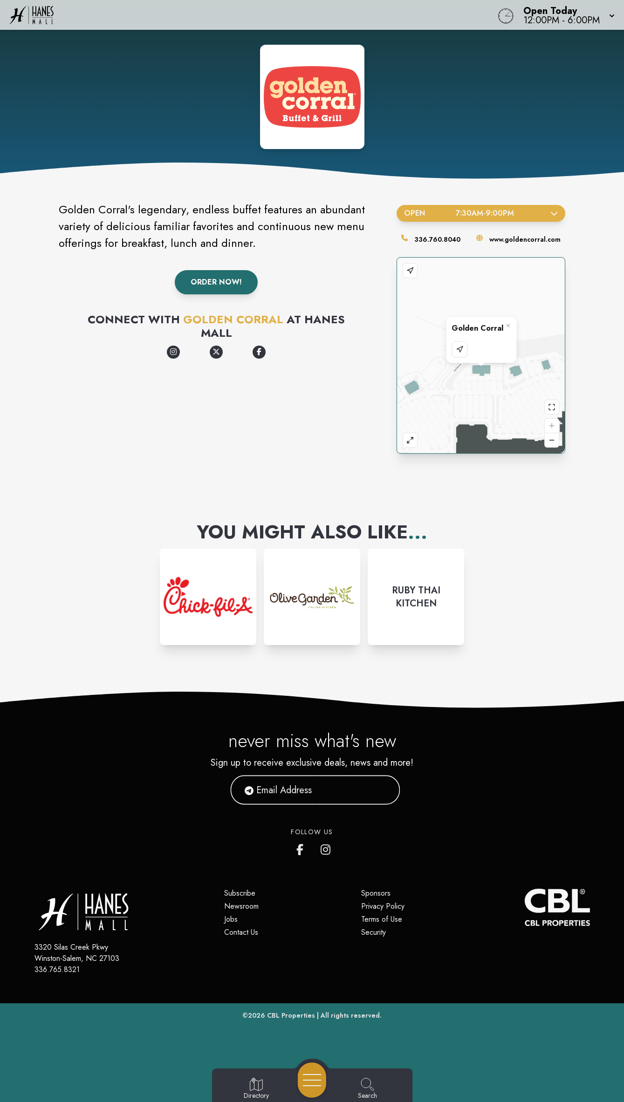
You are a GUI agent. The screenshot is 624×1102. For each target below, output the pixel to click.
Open (481, 213)
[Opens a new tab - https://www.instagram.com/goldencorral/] (173, 352)
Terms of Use (381, 919)
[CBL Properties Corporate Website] (524, 907)
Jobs (231, 919)
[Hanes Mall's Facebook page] (302, 847)
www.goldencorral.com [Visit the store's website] (525, 239)
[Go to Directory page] (256, 1089)
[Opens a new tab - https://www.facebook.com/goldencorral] (259, 352)
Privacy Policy (383, 906)
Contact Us (241, 932)
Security (373, 932)
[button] (566, 15)
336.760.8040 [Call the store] (437, 239)
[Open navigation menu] (312, 1080)
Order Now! (216, 282)
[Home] (235, 15)
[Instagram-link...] (208, 596)
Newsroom (241, 906)
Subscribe (239, 893)
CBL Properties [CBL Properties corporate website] (291, 1015)
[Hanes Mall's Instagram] (326, 847)
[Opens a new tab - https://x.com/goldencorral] (216, 352)
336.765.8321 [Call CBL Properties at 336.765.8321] (57, 969)
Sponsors (376, 893)
